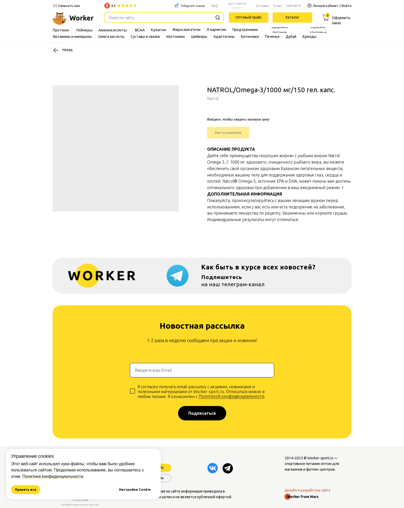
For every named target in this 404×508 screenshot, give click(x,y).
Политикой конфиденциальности (231, 396)
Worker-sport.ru (320, 458)
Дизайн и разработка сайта (307, 490)
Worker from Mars (302, 497)
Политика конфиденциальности (52, 476)
